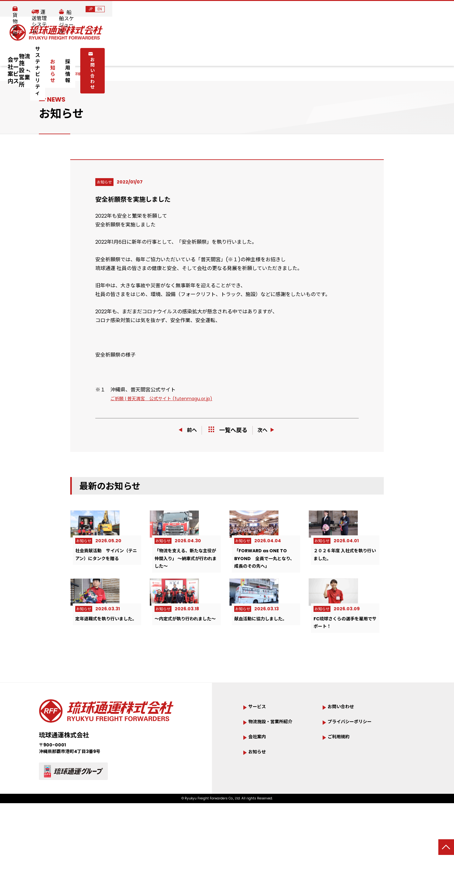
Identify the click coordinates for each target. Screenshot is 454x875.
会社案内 (84, 53)
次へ (269, 430)
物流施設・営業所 (173, 53)
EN (441, 9)
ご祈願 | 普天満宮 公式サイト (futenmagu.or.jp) (167, 398)
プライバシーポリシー (356, 772)
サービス (123, 53)
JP (432, 9)
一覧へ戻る (228, 430)
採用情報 (312, 54)
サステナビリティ (236, 54)
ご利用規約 (342, 788)
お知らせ (280, 54)
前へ (186, 430)
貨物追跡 (299, 9)
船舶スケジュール (396, 9)
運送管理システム (343, 9)
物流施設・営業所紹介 (276, 772)
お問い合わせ (359, 53)
